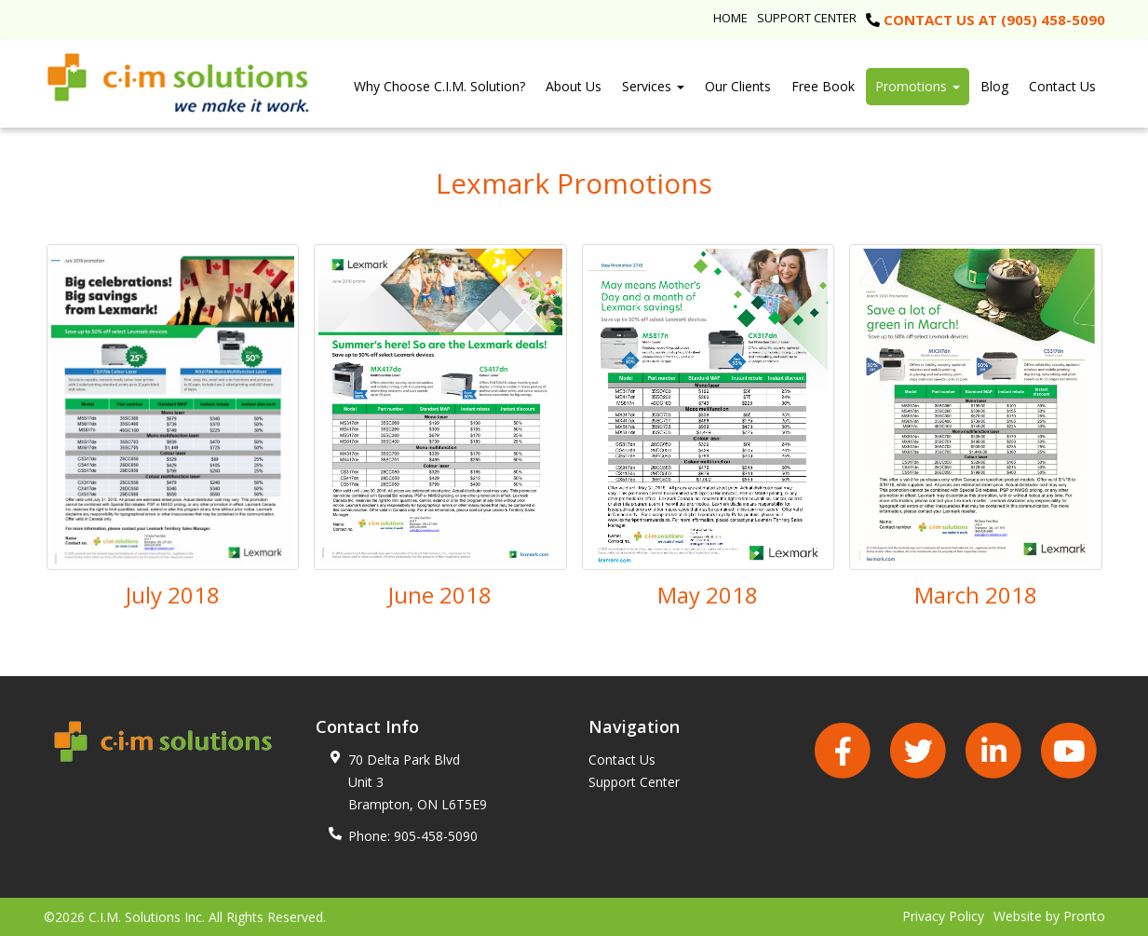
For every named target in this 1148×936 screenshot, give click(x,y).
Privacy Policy (943, 916)
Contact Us (1062, 86)
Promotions (917, 86)
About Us (573, 86)
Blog (994, 86)
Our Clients (738, 86)
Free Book (823, 86)
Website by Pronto (1049, 916)
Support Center (807, 17)
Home (730, 17)
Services (653, 86)
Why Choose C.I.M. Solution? (439, 86)
